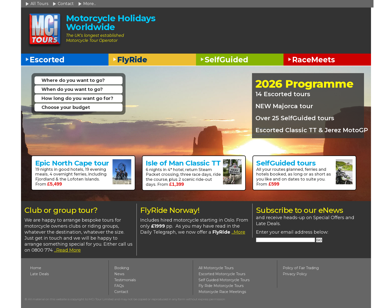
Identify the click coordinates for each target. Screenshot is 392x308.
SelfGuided (226, 59)
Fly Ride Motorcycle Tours (221, 285)
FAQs (119, 285)
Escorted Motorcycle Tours (221, 274)
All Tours (39, 3)
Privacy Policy (295, 274)
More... (89, 3)
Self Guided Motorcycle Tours (224, 280)
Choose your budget (66, 107)
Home (35, 268)
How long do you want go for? (77, 98)
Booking (121, 268)
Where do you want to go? (73, 80)
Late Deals (39, 274)
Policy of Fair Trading (301, 268)
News (119, 274)
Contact (66, 3)
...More (238, 232)
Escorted (47, 59)
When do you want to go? (72, 89)
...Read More (67, 250)
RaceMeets (313, 59)
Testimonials (125, 280)
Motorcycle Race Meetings (222, 291)
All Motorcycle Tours (216, 268)
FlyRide (132, 59)
